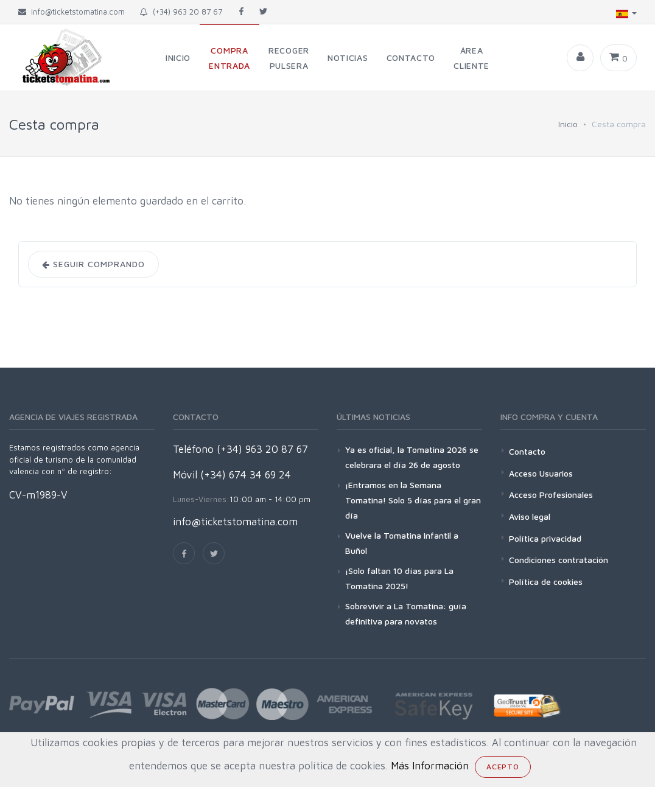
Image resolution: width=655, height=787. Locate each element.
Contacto (527, 451)
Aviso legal (529, 516)
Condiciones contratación (558, 559)
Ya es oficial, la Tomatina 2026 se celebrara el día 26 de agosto (411, 457)
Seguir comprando (93, 264)
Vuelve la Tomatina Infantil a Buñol (401, 543)
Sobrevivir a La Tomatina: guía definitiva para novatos (405, 613)
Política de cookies (546, 581)
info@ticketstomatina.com (235, 522)
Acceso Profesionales (551, 494)
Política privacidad (545, 538)
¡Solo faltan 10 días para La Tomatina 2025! (399, 578)
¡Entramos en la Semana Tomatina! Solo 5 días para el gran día (413, 500)
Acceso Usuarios (541, 473)
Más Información (430, 766)
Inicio (568, 124)
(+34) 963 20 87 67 (181, 11)
